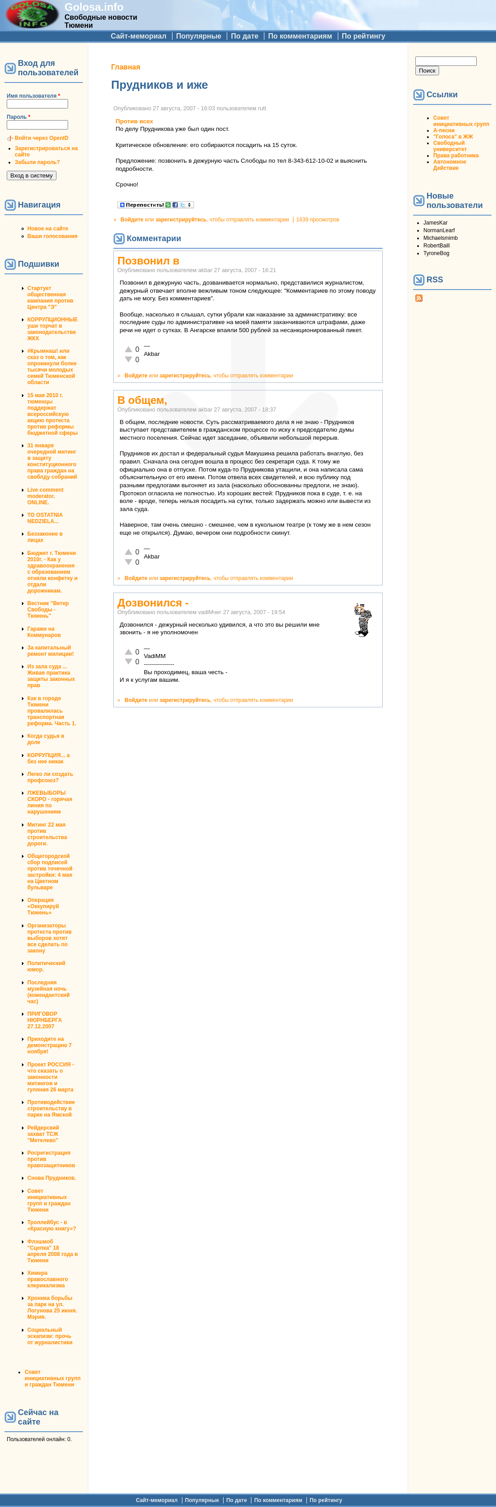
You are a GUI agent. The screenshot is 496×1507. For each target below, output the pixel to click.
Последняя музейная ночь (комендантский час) (48, 992)
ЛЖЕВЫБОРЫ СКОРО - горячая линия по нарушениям (49, 802)
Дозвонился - (153, 603)
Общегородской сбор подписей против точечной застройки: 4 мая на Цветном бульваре (50, 872)
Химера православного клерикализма (47, 1279)
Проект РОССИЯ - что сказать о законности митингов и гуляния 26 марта (50, 1077)
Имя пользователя (33, 96)
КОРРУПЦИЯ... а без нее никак (48, 758)
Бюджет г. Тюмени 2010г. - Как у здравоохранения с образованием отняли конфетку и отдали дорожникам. (52, 572)
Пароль (18, 117)
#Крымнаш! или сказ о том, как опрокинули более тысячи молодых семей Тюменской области (52, 366)
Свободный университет (450, 146)
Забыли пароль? (37, 162)
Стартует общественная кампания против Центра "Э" (50, 297)
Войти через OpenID (42, 138)
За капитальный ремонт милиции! (50, 651)
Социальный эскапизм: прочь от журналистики (50, 1336)
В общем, (142, 400)
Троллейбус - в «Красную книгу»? (51, 1225)
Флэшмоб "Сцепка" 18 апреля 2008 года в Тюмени (52, 1251)
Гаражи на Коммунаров (44, 632)
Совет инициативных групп (461, 121)
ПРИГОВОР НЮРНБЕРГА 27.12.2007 (44, 1020)
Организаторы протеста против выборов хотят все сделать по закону (49, 938)
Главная (125, 67)
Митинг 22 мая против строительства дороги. (47, 834)
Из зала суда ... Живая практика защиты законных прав (51, 676)
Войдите (132, 220)
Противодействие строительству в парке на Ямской (51, 1108)
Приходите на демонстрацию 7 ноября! (49, 1045)
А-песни (444, 130)
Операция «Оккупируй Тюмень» (43, 906)
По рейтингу (363, 36)
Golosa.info (94, 7)
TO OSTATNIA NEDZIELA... (45, 518)
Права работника (456, 155)
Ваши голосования (52, 236)
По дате (245, 36)
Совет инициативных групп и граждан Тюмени (48, 1200)
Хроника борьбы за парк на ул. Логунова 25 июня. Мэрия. (52, 1307)
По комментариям (300, 36)
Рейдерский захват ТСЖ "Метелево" (43, 1134)
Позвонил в (148, 261)
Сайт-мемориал (138, 36)
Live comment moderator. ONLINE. (45, 496)
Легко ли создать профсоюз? (50, 777)
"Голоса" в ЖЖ (453, 137)
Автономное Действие (449, 165)
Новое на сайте (47, 228)
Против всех (134, 121)
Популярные (198, 36)
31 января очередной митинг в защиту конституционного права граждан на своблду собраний (52, 461)
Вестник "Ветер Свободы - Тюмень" (48, 609)
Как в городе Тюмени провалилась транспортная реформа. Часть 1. (51, 711)
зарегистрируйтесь (181, 220)
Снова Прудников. (51, 1178)
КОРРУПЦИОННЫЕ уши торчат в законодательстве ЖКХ (52, 329)
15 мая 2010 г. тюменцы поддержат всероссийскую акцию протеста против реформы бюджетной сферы (52, 414)
